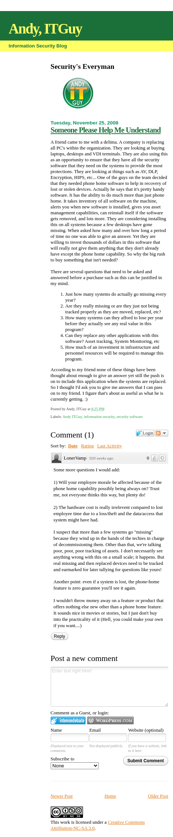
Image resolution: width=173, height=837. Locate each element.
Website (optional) (145, 730)
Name (56, 730)
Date (73, 446)
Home (110, 796)
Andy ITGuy (72, 417)
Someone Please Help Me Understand (106, 130)
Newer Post (62, 796)
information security (99, 417)
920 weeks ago (101, 458)
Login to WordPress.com (110, 720)
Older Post (158, 796)
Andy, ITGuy (45, 28)
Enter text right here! (110, 687)
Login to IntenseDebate (68, 720)
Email (95, 730)
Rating (87, 446)
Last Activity (109, 446)
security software (129, 417)
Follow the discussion (161, 433)
